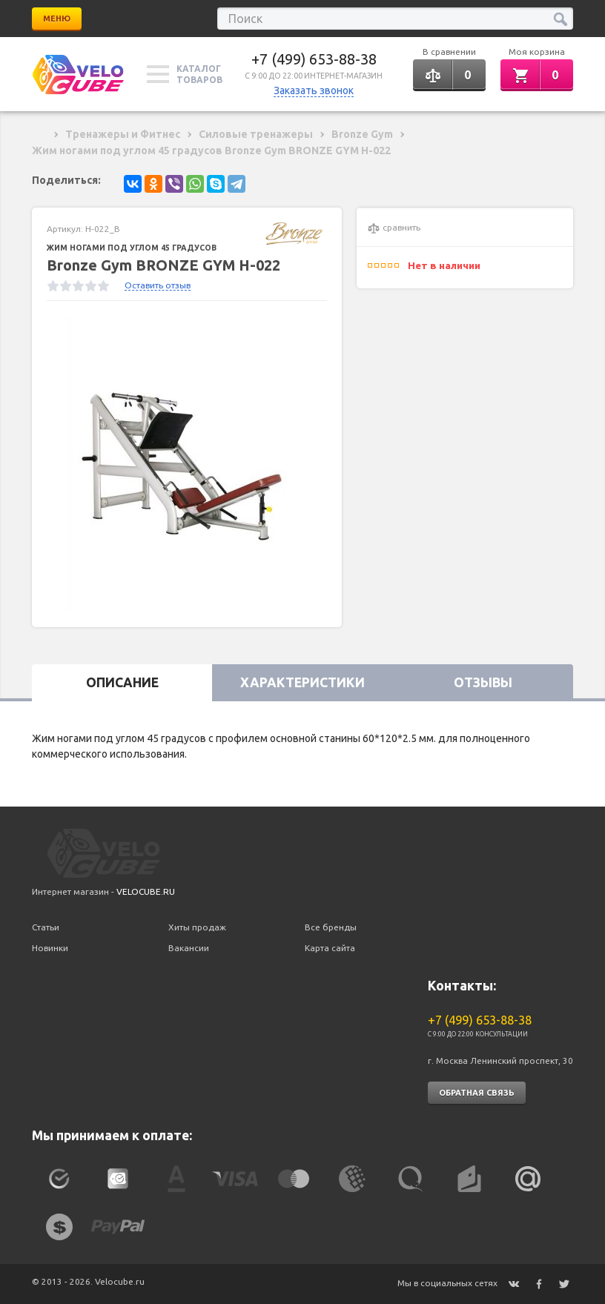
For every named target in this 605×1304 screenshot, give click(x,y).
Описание (122, 682)
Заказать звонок (314, 90)
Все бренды (331, 927)
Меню (56, 18)
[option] (187, 464)
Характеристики (302, 682)
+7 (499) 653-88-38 (314, 58)
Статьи (45, 927)
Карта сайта (330, 948)
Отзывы (483, 682)
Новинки (50, 948)
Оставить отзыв (158, 285)
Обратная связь (477, 1092)
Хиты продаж (197, 927)
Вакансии (188, 948)
